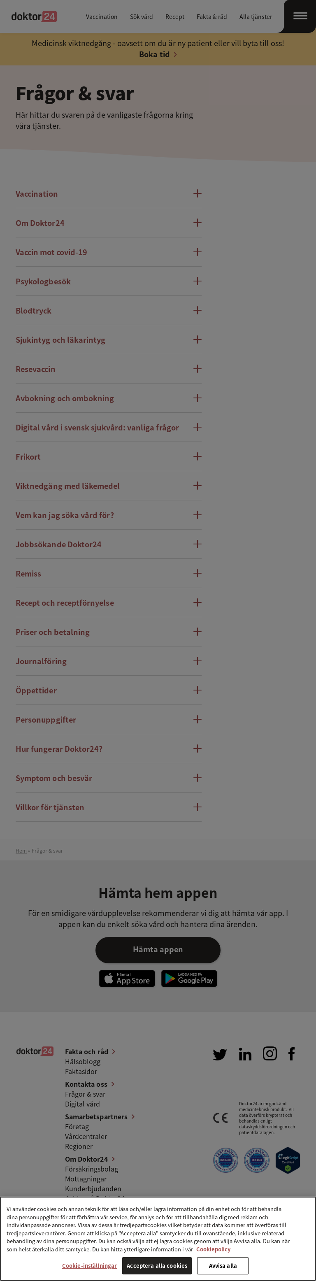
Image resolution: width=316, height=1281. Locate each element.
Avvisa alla (223, 1265)
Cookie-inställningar (89, 1265)
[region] (158, 1239)
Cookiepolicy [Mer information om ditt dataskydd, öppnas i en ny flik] (213, 1249)
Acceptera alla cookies (157, 1265)
